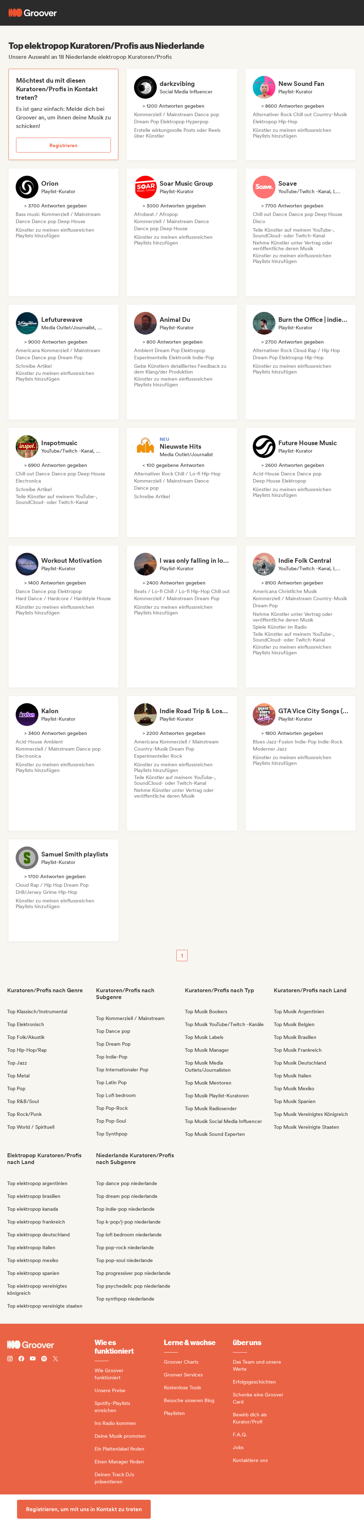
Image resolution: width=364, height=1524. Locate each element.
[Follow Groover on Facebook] (21, 1359)
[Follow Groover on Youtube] (33, 1359)
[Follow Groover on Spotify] (44, 1359)
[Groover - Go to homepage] (51, 1344)
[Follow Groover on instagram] (10, 1359)
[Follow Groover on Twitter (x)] (55, 1359)
